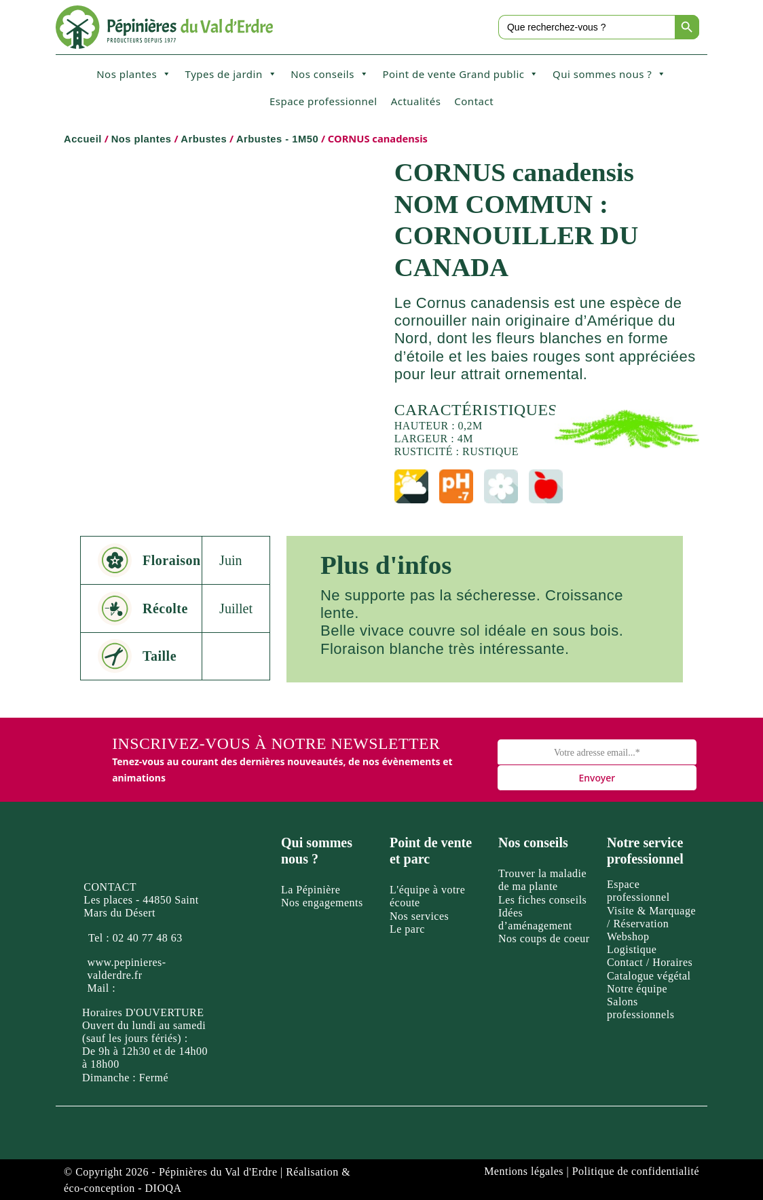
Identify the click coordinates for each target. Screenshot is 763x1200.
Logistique (631, 949)
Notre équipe (637, 988)
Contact (474, 101)
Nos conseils (330, 74)
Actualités (416, 101)
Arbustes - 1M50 (277, 139)
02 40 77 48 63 (148, 938)
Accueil (83, 139)
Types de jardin (231, 74)
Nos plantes (133, 74)
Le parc (407, 929)
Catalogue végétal (649, 976)
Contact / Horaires (649, 962)
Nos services (419, 916)
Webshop (628, 936)
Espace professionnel (323, 101)
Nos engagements (322, 902)
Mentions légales (523, 1171)
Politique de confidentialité (635, 1171)
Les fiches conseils (542, 900)
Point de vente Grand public (460, 74)
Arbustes (204, 139)
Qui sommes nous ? (610, 74)
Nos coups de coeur (544, 938)
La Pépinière (310, 889)
